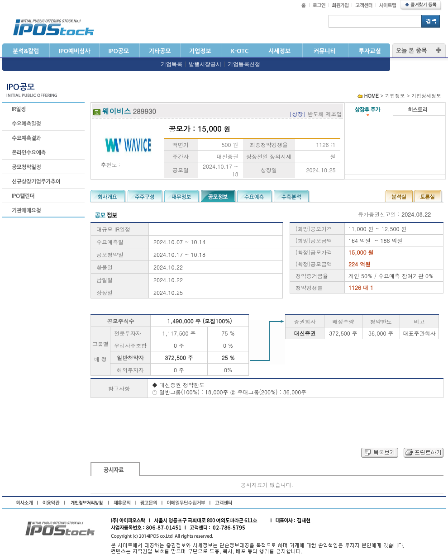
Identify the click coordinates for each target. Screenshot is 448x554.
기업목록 (171, 64)
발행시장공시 (205, 64)
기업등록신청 (244, 64)
